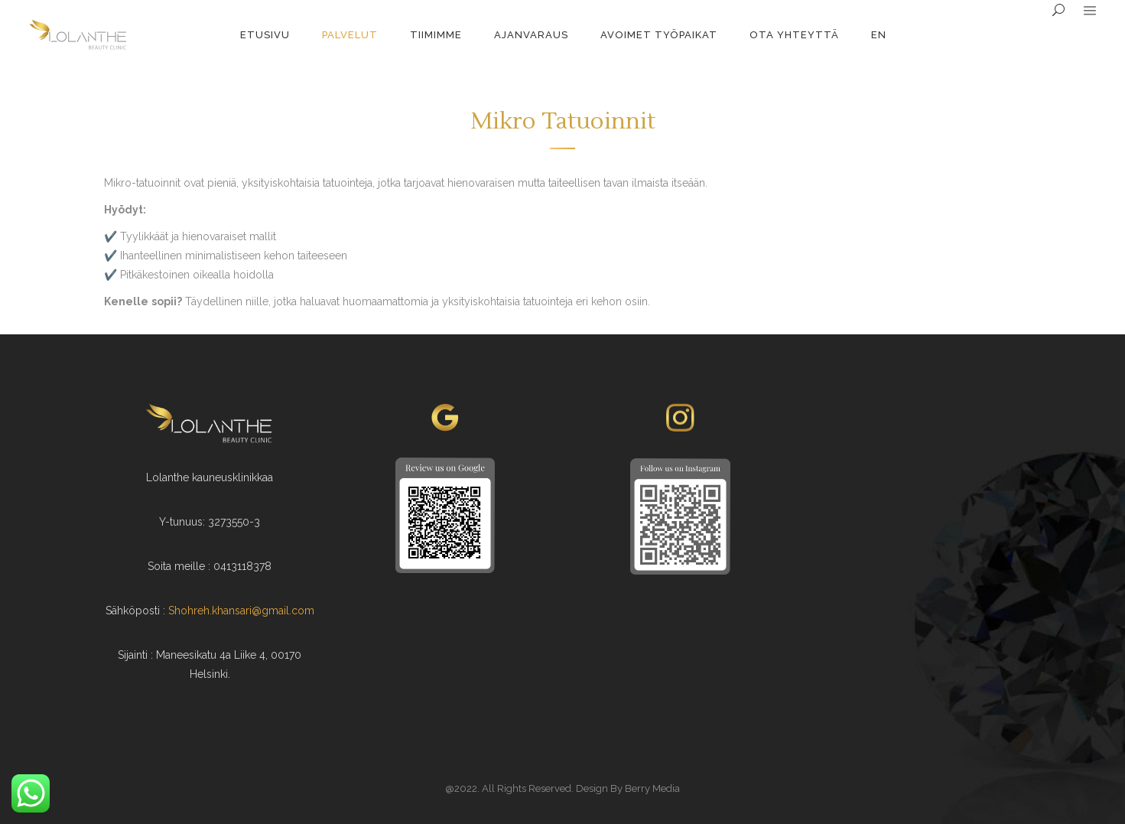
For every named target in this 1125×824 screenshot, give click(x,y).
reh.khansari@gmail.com (253, 610)
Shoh (180, 610)
